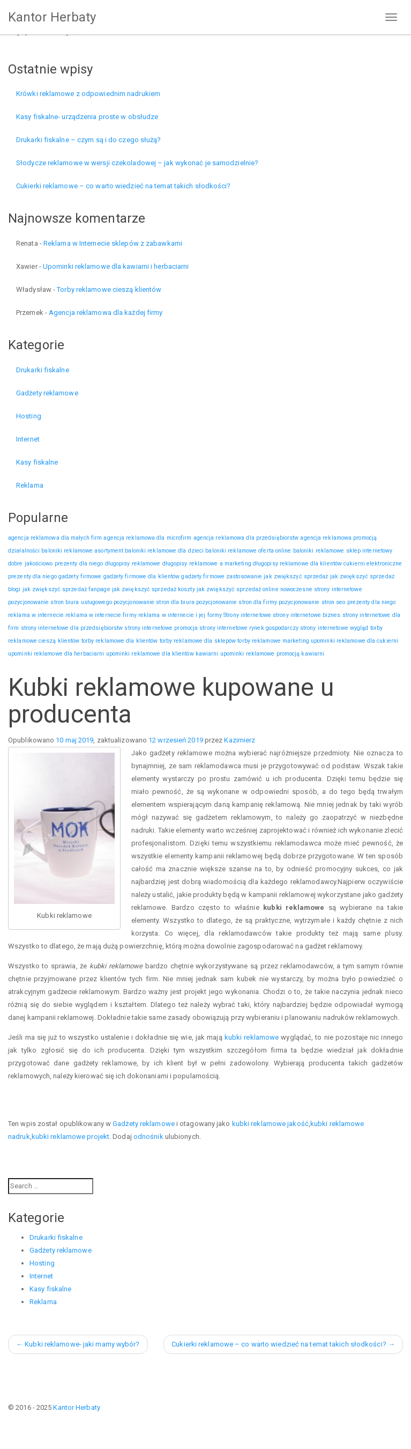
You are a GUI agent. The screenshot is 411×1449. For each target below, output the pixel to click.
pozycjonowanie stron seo (312, 602)
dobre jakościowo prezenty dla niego (55, 563)
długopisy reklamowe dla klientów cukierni (309, 563)
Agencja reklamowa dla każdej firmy (105, 312)
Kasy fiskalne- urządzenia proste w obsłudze (87, 117)
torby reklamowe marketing (273, 640)
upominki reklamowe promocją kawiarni (272, 653)
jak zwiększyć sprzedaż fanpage (66, 589)
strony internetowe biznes (307, 615)
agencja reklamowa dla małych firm (55, 537)
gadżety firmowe (80, 576)
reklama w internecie (36, 615)
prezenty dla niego (371, 602)
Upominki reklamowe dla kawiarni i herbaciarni (116, 266)
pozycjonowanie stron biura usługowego (60, 602)
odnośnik (148, 1136)
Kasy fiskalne (37, 462)
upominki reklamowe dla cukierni (354, 640)
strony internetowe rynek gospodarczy (248, 627)
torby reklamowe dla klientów (119, 640)
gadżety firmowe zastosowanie (221, 576)
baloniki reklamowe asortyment (82, 550)
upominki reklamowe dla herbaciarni (56, 653)
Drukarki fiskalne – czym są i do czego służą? (88, 140)
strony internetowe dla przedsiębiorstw (72, 627)
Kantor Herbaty (52, 17)
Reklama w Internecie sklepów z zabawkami (112, 243)
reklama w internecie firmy (101, 615)
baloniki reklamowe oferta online (248, 550)
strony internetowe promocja (161, 627)
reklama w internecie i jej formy (180, 615)
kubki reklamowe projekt (70, 1136)
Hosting (28, 416)
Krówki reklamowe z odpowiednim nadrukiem (88, 94)
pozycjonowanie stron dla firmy (236, 602)
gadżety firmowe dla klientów (141, 576)
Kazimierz (239, 740)
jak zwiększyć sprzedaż (296, 576)
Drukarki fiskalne (42, 370)
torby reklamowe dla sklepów (198, 640)
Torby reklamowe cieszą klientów (109, 289)
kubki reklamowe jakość (270, 1124)
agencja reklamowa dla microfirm (147, 537)
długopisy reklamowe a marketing (206, 563)
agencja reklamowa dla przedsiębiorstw (246, 537)
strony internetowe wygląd (334, 627)
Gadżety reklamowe (47, 393)
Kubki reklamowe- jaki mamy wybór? (78, 1344)
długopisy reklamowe (133, 563)
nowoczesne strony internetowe (321, 589)
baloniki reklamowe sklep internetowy (343, 550)
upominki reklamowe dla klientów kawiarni (162, 653)
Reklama (29, 485)
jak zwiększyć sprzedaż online (238, 589)
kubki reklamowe (252, 1037)
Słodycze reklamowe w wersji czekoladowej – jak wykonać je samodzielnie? (137, 163)
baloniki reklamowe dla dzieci (164, 550)
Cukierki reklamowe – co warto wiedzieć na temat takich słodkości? (123, 186)
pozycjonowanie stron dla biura (154, 602)
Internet (28, 439)
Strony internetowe (247, 615)
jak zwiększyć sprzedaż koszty (153, 589)
